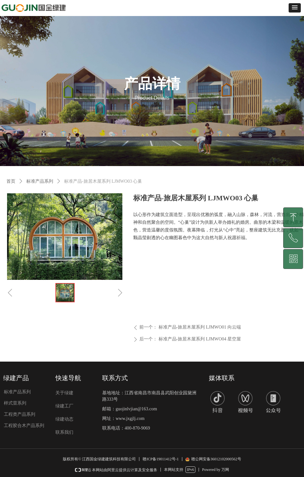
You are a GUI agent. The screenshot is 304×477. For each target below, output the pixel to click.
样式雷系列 (15, 403)
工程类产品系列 (19, 414)
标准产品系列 (39, 181)
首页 (10, 181)
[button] (295, 8)
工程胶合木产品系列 (24, 425)
